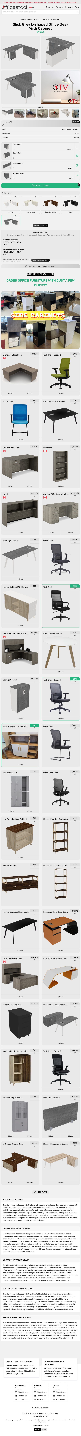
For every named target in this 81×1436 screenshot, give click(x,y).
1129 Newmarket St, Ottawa (65, 1399)
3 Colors (20, 632)
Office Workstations (14, 1365)
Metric (44, 1430)
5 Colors (20, 585)
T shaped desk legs (13, 1206)
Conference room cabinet (16, 1235)
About (24, 1413)
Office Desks (11, 1374)
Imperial (37, 1430)
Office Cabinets (12, 1368)
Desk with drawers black (16, 1266)
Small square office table (17, 1324)
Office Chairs (29, 1371)
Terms (41, 1413)
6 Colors (60, 400)
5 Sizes (70, 1142)
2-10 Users (29, 1189)
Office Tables (28, 1365)
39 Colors (11, 817)
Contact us (22, 1396)
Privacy (33, 1413)
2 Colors (10, 400)
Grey (12, 248)
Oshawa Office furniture (40, 1416)
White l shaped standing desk (18, 1295)
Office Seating (25, 1368)
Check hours (23, 1392)
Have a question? (40, 1408)
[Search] (39, 12)
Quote (49, 1413)
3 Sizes (29, 492)
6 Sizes (29, 400)
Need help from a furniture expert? (40, 273)
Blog (56, 1413)
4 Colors (60, 446)
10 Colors (51, 1142)
